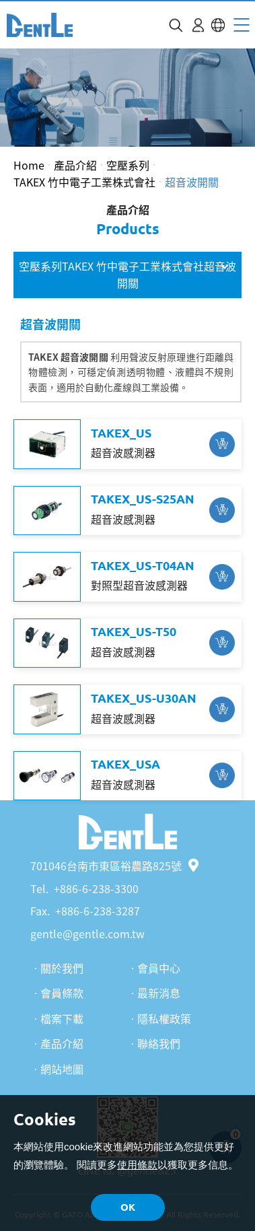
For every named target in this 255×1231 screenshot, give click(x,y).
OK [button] (127, 1207)
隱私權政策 (164, 1018)
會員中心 (158, 968)
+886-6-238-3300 (96, 888)
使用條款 (137, 1164)
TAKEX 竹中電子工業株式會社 (84, 182)
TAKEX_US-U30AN (143, 698)
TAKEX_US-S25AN (142, 498)
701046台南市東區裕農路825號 (114, 865)
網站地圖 (61, 1069)
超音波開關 (192, 182)
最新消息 (158, 993)
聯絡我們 (158, 1043)
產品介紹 (75, 165)
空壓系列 (127, 165)
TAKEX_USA (125, 764)
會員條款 (61, 993)
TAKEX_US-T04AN (142, 565)
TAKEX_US (121, 432)
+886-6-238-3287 (97, 911)
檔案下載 (61, 1018)
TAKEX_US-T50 (133, 631)
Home (28, 165)
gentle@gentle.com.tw (87, 933)
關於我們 (61, 968)
